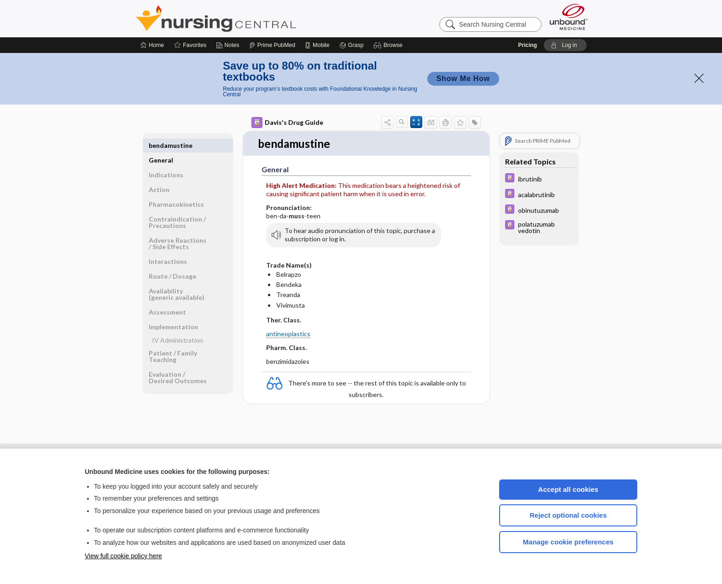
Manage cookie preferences (568, 542)
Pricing (527, 45)
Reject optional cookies (568, 515)
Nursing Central (250, 18)
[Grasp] (351, 45)
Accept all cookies (568, 489)
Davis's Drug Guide (287, 122)
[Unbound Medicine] (568, 16)
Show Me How (463, 78)
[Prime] (272, 45)
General (161, 145)
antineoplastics (288, 334)
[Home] (152, 45)
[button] (389, 45)
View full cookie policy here (123, 556)
